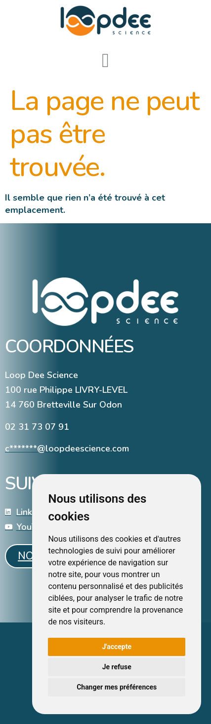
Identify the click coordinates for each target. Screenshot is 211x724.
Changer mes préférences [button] (117, 687)
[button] (105, 60)
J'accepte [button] (116, 647)
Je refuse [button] (116, 667)
